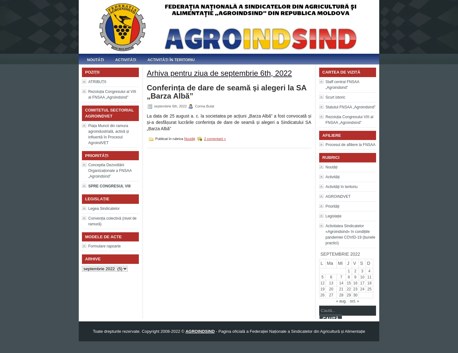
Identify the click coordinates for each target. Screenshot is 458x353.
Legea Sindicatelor (104, 208)
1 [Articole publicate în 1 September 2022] (349, 271)
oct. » (354, 301)
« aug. (341, 301)
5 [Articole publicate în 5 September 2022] (322, 277)
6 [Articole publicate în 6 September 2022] (331, 277)
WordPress (229, 347)
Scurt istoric (335, 97)
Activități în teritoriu (171, 60)
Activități (125, 60)
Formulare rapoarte (104, 246)
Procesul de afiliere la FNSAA (350, 145)
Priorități (332, 206)
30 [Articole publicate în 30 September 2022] (355, 295)
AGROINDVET (337, 196)
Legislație (333, 216)
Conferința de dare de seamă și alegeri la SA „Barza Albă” (226, 91)
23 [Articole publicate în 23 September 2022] (355, 289)
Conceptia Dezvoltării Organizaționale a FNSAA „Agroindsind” (110, 171)
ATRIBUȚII (97, 82)
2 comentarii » (215, 139)
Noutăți (95, 60)
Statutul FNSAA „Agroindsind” (350, 107)
